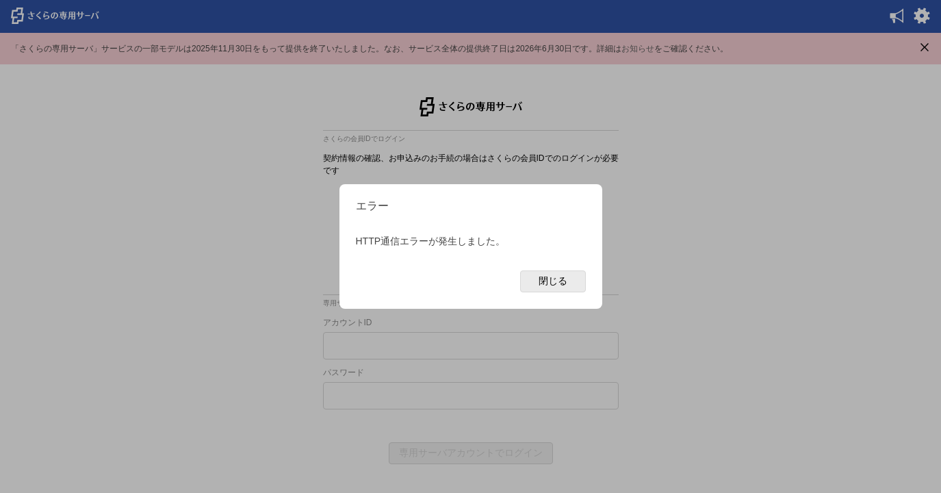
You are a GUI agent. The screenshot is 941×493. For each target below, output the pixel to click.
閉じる (553, 280)
